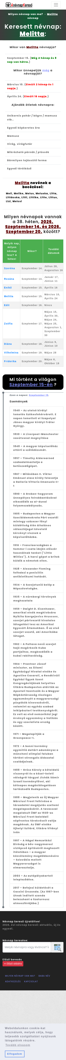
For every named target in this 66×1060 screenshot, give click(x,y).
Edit (7, 305)
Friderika (10, 361)
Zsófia (8, 323)
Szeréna (9, 268)
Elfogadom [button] (14, 1053)
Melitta (8, 296)
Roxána (9, 279)
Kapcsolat (31, 981)
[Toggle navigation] (56, 4)
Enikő (8, 287)
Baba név (44, 975)
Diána (8, 344)
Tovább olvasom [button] (17, 1045)
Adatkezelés (13, 981)
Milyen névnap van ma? (20, 975)
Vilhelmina (11, 352)
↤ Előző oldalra (13, 963)
